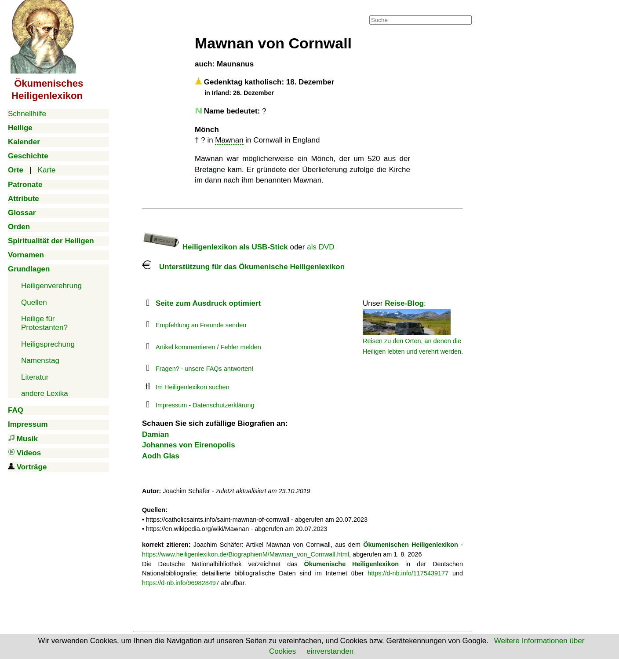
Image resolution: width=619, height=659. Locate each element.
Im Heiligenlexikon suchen (192, 387)
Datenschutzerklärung (223, 405)
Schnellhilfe (27, 114)
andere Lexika (44, 393)
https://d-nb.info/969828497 (180, 582)
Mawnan (229, 140)
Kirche (399, 169)
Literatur (34, 377)
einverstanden (329, 651)
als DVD (320, 247)
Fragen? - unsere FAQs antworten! (204, 368)
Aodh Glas (160, 456)
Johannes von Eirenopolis (188, 445)
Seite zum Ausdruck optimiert (208, 303)
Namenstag (40, 360)
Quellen (34, 302)
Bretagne (210, 169)
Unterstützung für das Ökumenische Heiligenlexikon (243, 267)
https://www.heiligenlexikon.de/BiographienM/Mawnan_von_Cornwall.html (245, 554)
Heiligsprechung (48, 344)
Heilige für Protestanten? (44, 323)
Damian (155, 434)
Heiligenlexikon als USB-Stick (215, 247)
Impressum (171, 405)
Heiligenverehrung (51, 286)
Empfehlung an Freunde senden (201, 325)
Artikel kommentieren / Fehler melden (208, 347)
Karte (47, 170)
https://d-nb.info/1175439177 (408, 573)
